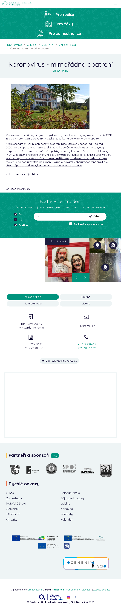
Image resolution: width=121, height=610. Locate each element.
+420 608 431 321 (87, 348)
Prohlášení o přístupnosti (79, 589)
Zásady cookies (101, 589)
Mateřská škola (33, 303)
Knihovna (66, 509)
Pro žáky (65, 24)
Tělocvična (13, 514)
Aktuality (32, 44)
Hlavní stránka (14, 44)
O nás (10, 493)
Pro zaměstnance (65, 33)
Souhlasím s (86, 224)
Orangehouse (34, 589)
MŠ (18, 219)
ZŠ (18, 214)
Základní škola (67, 44)
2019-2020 (48, 44)
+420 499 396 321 (87, 344)
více (55, 455)
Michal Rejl (58, 589)
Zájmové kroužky (72, 498)
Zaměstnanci (14, 498)
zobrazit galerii (57, 241)
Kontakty (66, 514)
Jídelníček (12, 509)
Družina (21, 225)
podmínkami (95, 224)
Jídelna (86, 303)
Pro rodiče (64, 14)
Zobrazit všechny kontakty (59, 360)
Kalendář (66, 519)
